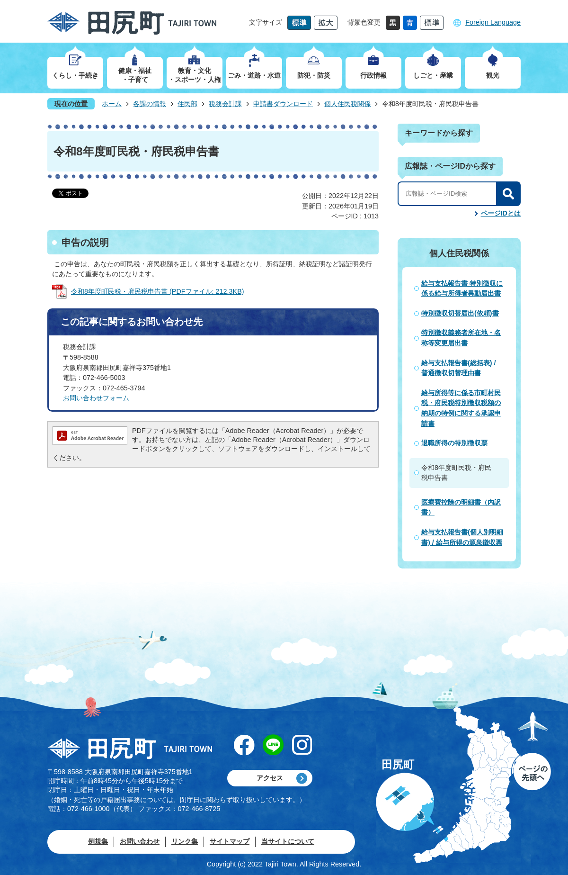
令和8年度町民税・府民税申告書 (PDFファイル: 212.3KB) (157, 291)
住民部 (187, 104)
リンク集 (184, 841)
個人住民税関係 (347, 104)
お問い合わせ (140, 841)
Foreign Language (493, 22)
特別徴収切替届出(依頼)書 (460, 313)
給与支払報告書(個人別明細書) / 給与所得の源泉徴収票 (462, 537)
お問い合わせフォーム (96, 398)
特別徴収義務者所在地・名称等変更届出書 (461, 338)
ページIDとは (501, 213)
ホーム (112, 104)
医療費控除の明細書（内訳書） (461, 507)
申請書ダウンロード (283, 104)
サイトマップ (229, 841)
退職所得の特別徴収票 (454, 443)
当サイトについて (287, 841)
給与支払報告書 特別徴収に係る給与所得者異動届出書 (462, 289)
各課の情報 (149, 104)
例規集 (98, 841)
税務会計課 (225, 104)
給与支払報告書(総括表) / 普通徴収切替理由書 (458, 368)
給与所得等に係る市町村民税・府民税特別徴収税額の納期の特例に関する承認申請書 (461, 408)
